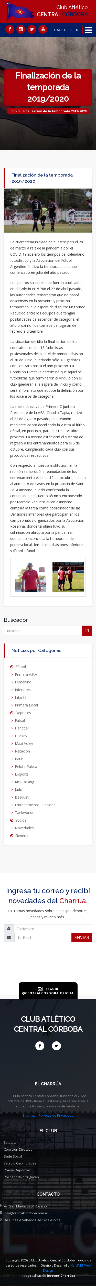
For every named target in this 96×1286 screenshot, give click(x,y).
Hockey (21, 735)
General (21, 835)
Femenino (23, 682)
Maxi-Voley (24, 743)
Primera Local (26, 705)
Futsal (20, 720)
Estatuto (10, 1142)
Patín (19, 758)
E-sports (22, 774)
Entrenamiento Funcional (35, 804)
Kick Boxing (24, 781)
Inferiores (23, 689)
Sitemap (29, 1115)
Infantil (20, 697)
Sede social (13, 1156)
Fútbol (20, 666)
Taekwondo (25, 812)
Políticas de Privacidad (56, 1115)
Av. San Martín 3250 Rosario (25, 1206)
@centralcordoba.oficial (48, 993)
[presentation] (48, 970)
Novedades (24, 827)
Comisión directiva (18, 1149)
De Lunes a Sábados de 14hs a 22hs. (32, 1220)
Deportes (23, 712)
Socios (20, 820)
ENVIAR (81, 937)
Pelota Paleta (26, 766)
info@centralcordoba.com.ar (26, 1213)
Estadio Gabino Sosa (20, 1163)
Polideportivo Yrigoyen (21, 1177)
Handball (22, 728)
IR (87, 631)
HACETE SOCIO (67, 29)
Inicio (13, 111)
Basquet (22, 797)
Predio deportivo (17, 1170)
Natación (22, 751)
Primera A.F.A (26, 674)
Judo (18, 789)
